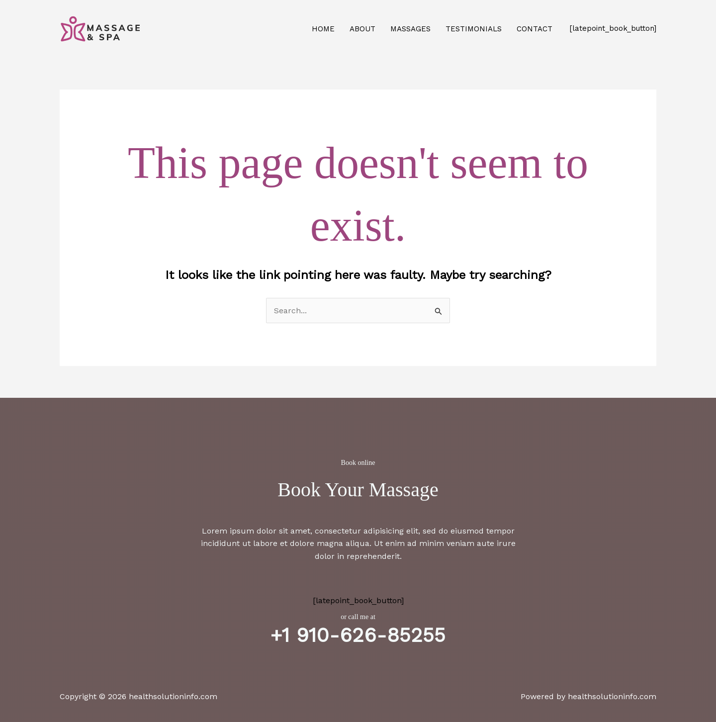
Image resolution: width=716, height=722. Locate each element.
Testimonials (474, 28)
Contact (534, 28)
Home (323, 28)
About (362, 28)
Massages (410, 28)
